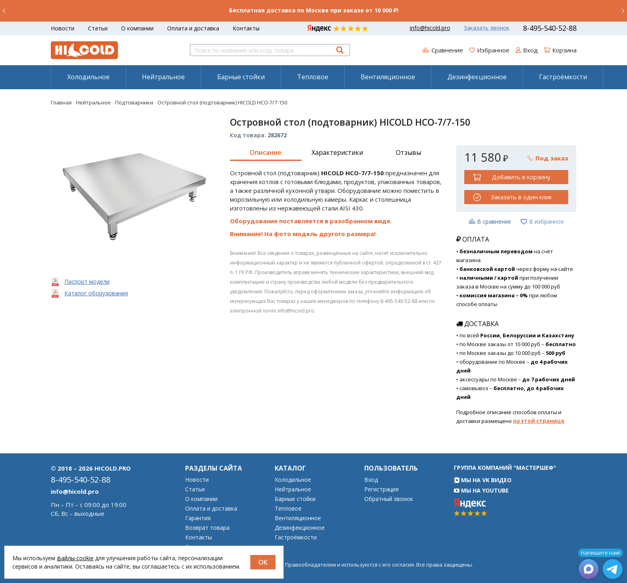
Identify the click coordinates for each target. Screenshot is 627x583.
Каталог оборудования (96, 293)
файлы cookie (75, 558)
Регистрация (381, 489)
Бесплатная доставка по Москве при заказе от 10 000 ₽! (313, 10)
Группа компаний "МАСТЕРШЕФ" (505, 467)
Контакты (246, 28)
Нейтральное (163, 76)
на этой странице (538, 421)
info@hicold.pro (430, 28)
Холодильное (88, 76)
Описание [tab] (266, 152)
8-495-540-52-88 (550, 28)
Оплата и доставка (193, 28)
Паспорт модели (87, 281)
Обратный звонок (388, 499)
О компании (137, 28)
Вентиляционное (388, 76)
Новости (62, 28)
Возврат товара (207, 528)
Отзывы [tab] (408, 152)
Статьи (98, 28)
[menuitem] (88, 76)
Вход (371, 480)
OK (263, 562)
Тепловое (312, 76)
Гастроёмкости (563, 76)
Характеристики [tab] (337, 152)
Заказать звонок (486, 28)
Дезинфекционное (477, 76)
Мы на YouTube (481, 490)
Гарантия (198, 518)
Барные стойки (241, 76)
